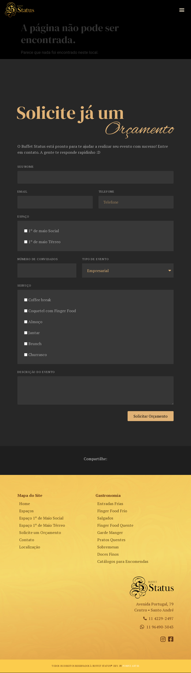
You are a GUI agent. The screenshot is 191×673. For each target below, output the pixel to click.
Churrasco (37, 355)
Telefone (106, 192)
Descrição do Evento (36, 372)
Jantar (34, 333)
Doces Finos (108, 554)
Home (24, 504)
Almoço (35, 322)
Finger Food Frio (112, 511)
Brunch (35, 344)
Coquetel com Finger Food (52, 311)
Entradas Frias (110, 504)
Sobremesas (108, 547)
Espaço (23, 217)
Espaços (26, 511)
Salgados (105, 518)
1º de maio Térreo (44, 242)
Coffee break (39, 300)
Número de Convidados (37, 259)
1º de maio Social (43, 231)
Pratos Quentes (111, 540)
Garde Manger (110, 532)
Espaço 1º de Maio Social (41, 518)
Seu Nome (25, 167)
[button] (182, 10)
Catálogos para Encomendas (122, 561)
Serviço (24, 286)
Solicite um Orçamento (40, 532)
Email (22, 192)
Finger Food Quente (115, 525)
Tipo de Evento (95, 259)
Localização (29, 547)
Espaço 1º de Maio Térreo (42, 525)
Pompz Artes (131, 666)
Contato (26, 540)
